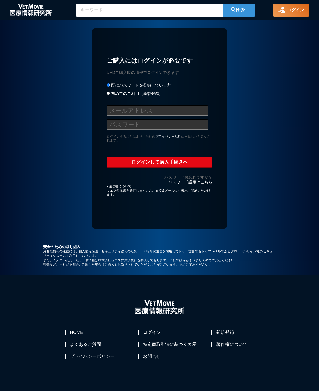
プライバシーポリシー (92, 356)
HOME (76, 332)
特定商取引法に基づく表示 (170, 344)
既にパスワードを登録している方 (139, 85)
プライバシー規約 (168, 136)
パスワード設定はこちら (190, 182)
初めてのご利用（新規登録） (135, 93)
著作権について (231, 344)
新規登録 (225, 332)
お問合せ (152, 356)
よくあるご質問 (85, 344)
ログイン (152, 332)
